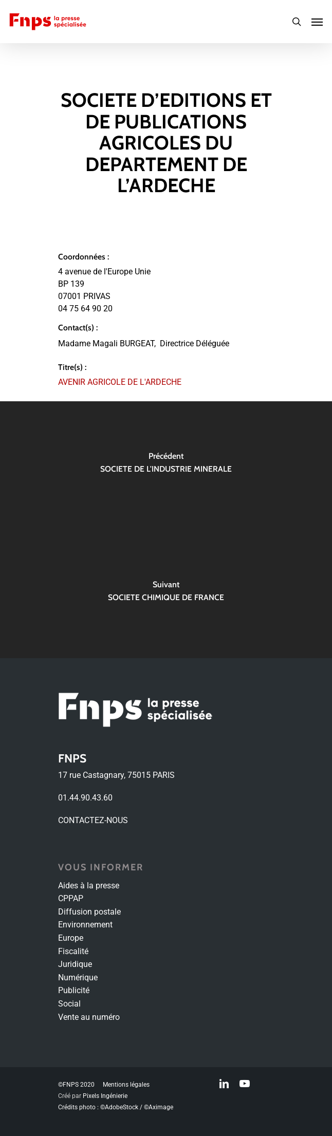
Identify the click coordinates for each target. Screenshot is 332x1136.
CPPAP (70, 898)
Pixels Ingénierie (105, 1096)
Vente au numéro (89, 1017)
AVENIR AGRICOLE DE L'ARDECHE (119, 382)
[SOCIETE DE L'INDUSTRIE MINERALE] (166, 465)
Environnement (85, 924)
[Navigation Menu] (317, 21)
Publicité (73, 990)
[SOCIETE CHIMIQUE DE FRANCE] (166, 594)
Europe (70, 938)
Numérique (78, 977)
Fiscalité (73, 951)
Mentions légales (126, 1084)
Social (69, 1004)
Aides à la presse (88, 885)
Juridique (75, 964)
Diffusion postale (89, 912)
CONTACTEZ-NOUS (93, 820)
